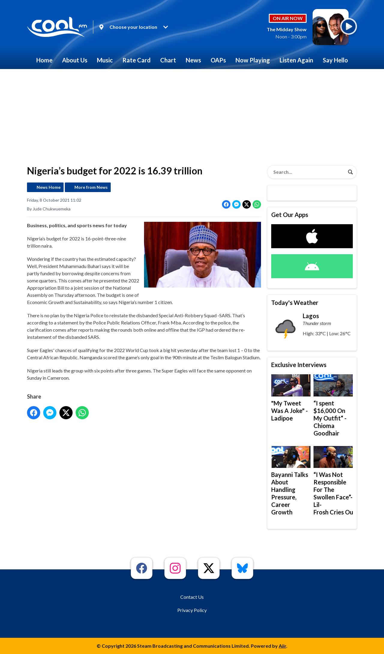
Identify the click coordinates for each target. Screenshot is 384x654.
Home (44, 60)
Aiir (282, 646)
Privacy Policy (192, 610)
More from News (91, 187)
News (193, 60)
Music (105, 60)
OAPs (218, 60)
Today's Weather (294, 302)
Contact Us (192, 597)
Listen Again (296, 60)
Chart (168, 60)
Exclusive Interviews (298, 364)
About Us (74, 60)
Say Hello (335, 60)
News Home (49, 187)
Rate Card (136, 60)
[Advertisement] (192, 114)
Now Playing (253, 60)
